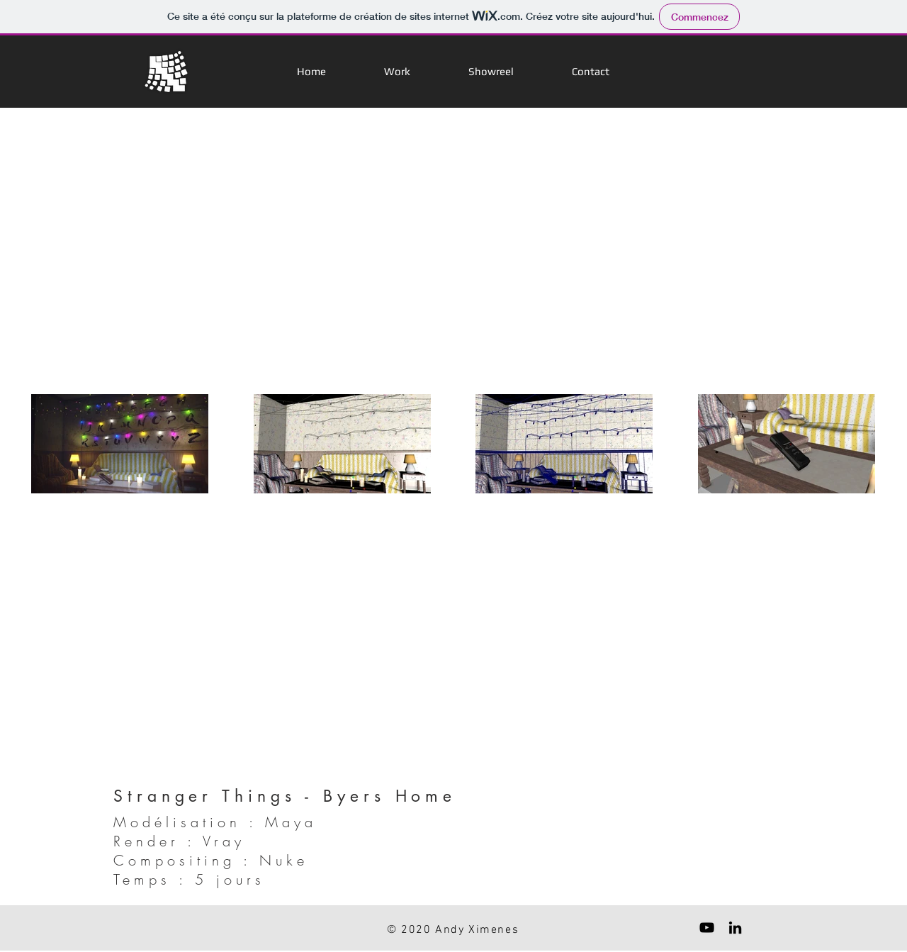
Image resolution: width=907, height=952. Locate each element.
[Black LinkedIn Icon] (735, 927)
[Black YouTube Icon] (707, 927)
